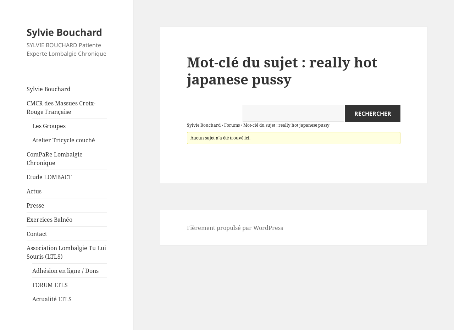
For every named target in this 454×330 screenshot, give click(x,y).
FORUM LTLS (50, 285)
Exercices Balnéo (49, 220)
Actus (34, 191)
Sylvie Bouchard (64, 32)
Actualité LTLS (52, 299)
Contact (37, 234)
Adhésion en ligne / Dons (65, 271)
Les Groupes (49, 126)
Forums (232, 125)
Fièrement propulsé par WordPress (235, 228)
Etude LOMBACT (49, 177)
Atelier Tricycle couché (63, 140)
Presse (35, 205)
